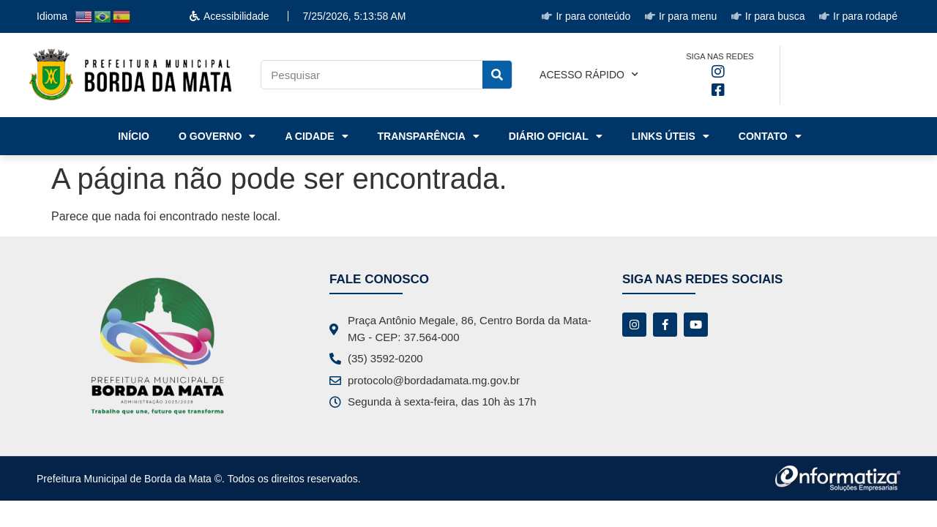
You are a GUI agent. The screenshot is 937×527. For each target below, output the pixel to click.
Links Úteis (670, 136)
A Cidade (316, 136)
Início (133, 136)
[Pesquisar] (497, 75)
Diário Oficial (555, 136)
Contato (770, 136)
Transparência (428, 136)
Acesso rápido (589, 75)
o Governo (217, 136)
